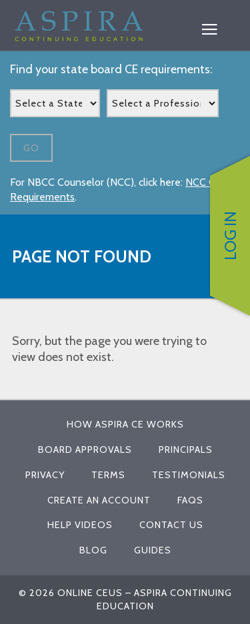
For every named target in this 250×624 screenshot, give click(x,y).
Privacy (45, 475)
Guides (152, 550)
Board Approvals (85, 450)
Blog (93, 550)
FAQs (190, 500)
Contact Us (171, 525)
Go (31, 148)
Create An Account (99, 500)
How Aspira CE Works (125, 424)
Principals (186, 450)
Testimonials (188, 475)
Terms (108, 475)
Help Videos (80, 525)
